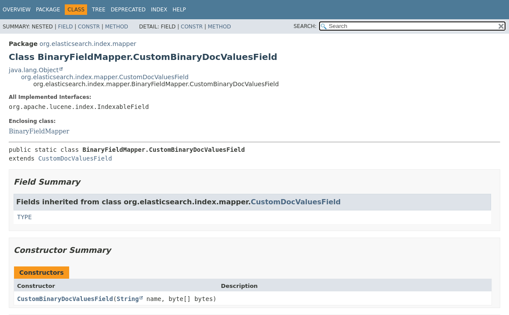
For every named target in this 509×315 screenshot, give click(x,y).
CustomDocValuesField (75, 158)
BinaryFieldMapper (39, 131)
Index (159, 10)
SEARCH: (305, 26)
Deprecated (128, 10)
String (128, 298)
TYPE (24, 217)
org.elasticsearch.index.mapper (87, 43)
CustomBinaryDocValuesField (65, 298)
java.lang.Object (34, 70)
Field (65, 27)
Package (48, 10)
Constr (89, 27)
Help (179, 10)
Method (116, 27)
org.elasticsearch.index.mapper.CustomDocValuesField (105, 77)
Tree (98, 10)
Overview (17, 10)
